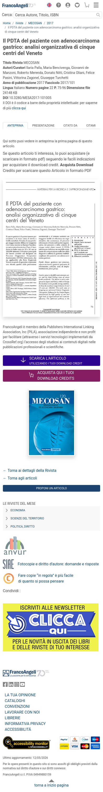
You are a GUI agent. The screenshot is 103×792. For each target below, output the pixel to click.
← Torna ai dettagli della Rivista (29, 470)
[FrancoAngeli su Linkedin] (11, 685)
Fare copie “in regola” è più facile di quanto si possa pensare (45, 578)
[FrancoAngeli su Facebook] (5, 685)
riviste (19, 23)
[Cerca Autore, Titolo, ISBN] (54, 14)
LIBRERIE (12, 718)
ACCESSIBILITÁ (18, 729)
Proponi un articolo (51, 488)
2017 (50, 23)
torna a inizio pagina (51, 785)
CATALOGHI (15, 700)
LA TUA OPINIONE (20, 695)
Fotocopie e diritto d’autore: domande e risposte (58, 564)
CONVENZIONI (17, 706)
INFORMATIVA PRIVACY (25, 723)
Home (7, 23)
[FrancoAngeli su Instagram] (16, 685)
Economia (18, 510)
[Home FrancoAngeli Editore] (19, 5)
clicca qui (19, 108)
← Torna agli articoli (20, 478)
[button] (48, 5)
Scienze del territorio (27, 518)
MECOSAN (35, 23)
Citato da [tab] (70, 125)
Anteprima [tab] (15, 125)
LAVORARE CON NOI (22, 712)
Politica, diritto (23, 526)
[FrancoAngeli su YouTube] (22, 685)
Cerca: (7, 14)
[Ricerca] (98, 14)
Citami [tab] (91, 125)
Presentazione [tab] (43, 125)
